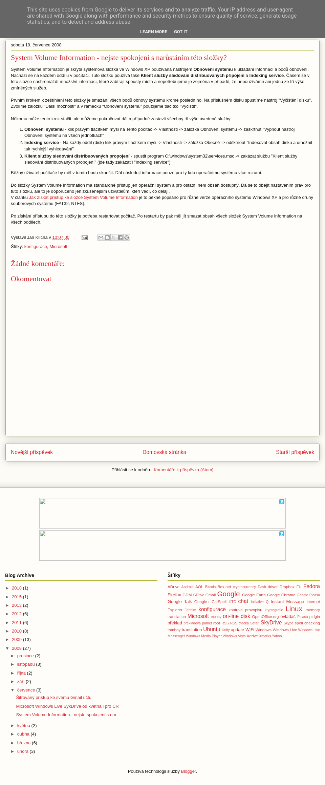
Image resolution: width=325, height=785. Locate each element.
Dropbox (287, 586)
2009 (17, 639)
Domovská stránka (164, 452)
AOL (199, 586)
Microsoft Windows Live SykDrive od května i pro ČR (67, 706)
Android (187, 587)
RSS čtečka (239, 623)
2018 (17, 588)
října (22, 673)
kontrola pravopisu (245, 609)
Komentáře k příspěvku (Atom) (183, 469)
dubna (24, 734)
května (24, 725)
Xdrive (252, 636)
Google (228, 594)
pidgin (314, 616)
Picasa (302, 617)
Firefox (174, 594)
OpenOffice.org (265, 616)
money (216, 617)
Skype (289, 623)
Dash (262, 587)
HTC (232, 602)
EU (299, 587)
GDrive (198, 595)
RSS (225, 623)
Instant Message (287, 601)
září (21, 681)
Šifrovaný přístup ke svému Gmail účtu (53, 697)
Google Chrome (281, 595)
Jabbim (190, 610)
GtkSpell (219, 601)
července (26, 690)
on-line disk (236, 616)
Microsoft (58, 246)
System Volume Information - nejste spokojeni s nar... (68, 714)
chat (243, 601)
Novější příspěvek (32, 452)
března (24, 742)
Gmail (210, 595)
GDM (187, 595)
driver (273, 586)
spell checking (307, 623)
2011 (17, 622)
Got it (181, 31)
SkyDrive (271, 622)
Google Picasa (308, 595)
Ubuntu (211, 629)
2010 (17, 631)
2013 (17, 605)
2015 (17, 596)
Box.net (224, 586)
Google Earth (254, 595)
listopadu (26, 664)
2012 (17, 613)
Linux (293, 609)
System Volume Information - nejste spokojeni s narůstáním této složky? (119, 57)
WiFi (249, 629)
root (216, 623)
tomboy (174, 629)
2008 (17, 648)
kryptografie (274, 610)
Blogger (188, 771)
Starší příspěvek (295, 452)
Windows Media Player (204, 636)
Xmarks (265, 636)
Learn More (153, 31)
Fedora (311, 586)
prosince (26, 655)
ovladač (288, 616)
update (237, 629)
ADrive (173, 586)
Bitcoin (210, 587)
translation (192, 629)
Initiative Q (260, 602)
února (23, 751)
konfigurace (35, 246)
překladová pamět (197, 623)
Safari (254, 623)
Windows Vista (234, 636)
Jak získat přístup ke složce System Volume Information (83, 197)
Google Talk (180, 601)
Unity (226, 630)
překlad (175, 622)
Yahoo (277, 636)
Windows (264, 629)
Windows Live (285, 629)
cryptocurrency (244, 587)
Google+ (202, 601)
